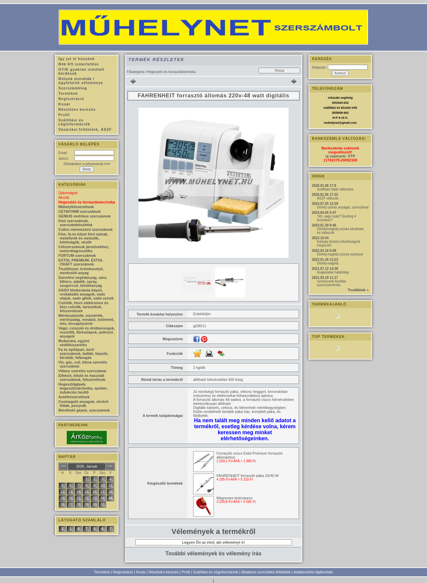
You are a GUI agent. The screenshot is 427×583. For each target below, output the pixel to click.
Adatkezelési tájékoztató (313, 572)
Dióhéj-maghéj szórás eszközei (340, 254)
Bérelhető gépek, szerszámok (84, 410)
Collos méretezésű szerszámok (85, 229)
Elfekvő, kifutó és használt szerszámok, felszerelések (81, 378)
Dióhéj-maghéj (327, 263)
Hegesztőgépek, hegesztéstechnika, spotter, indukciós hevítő (83, 388)
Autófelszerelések (74, 397)
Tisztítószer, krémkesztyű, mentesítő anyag (81, 271)
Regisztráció (123, 572)
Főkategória (135, 72)
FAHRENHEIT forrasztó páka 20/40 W (248, 476)
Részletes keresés (164, 572)
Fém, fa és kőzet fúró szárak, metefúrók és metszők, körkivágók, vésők (83, 238)
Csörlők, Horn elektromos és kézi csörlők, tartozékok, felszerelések (83, 307)
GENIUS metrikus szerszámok (84, 216)
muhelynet (331, 122)
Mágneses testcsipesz (235, 498)
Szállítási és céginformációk (216, 572)
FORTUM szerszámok (77, 255)
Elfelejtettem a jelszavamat (86, 164)
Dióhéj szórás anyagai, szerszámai (343, 207)
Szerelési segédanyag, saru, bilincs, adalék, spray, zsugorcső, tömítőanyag (82, 281)
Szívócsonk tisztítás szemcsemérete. (331, 283)
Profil (186, 572)
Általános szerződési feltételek (266, 572)
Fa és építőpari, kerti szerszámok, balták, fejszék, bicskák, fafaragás (83, 354)
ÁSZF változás (328, 198)
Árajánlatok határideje (333, 272)
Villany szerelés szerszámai (82, 371)
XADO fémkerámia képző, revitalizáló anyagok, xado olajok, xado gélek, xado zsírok (85, 294)
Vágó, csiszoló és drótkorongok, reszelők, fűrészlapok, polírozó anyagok (86, 332)
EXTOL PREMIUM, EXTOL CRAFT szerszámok (80, 262)
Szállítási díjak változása (335, 189)
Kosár (141, 572)
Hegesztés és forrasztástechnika (86, 202)
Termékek (102, 572)
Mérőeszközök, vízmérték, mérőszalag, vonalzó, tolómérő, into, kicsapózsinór (86, 320)
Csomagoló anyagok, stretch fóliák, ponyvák (83, 404)
